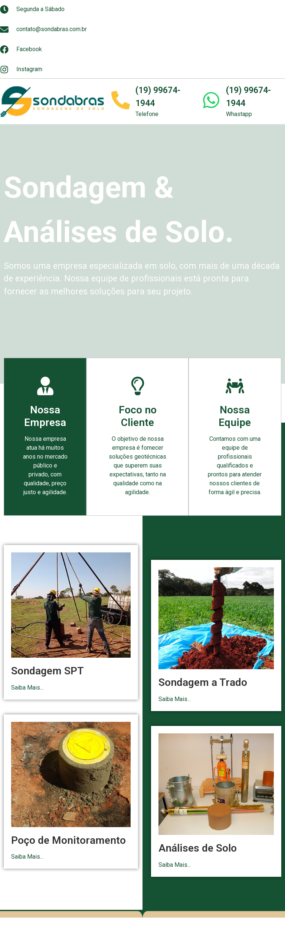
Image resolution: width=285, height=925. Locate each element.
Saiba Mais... (27, 687)
